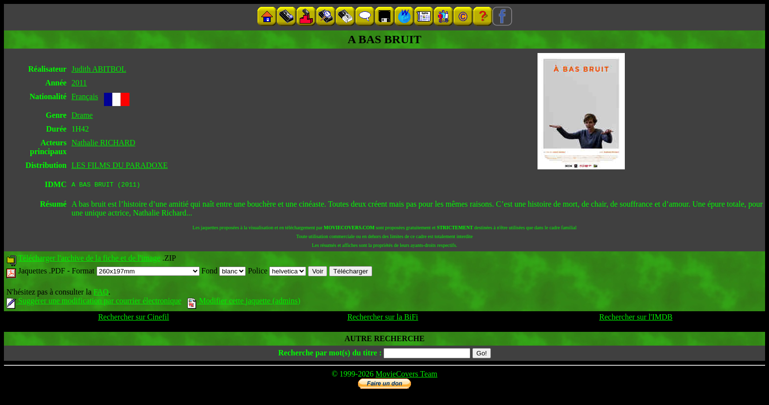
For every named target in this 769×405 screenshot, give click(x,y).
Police (277, 272)
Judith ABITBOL (99, 69)
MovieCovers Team (406, 375)
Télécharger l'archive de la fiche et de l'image (89, 259)
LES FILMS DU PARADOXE (120, 165)
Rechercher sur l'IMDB (636, 318)
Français (85, 96)
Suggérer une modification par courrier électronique (93, 302)
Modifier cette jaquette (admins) (244, 302)
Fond (224, 272)
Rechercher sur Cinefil (133, 318)
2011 (79, 83)
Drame (82, 115)
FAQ (100, 293)
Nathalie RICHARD (103, 142)
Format (135, 272)
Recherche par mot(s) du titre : (330, 354)
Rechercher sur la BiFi (382, 318)
